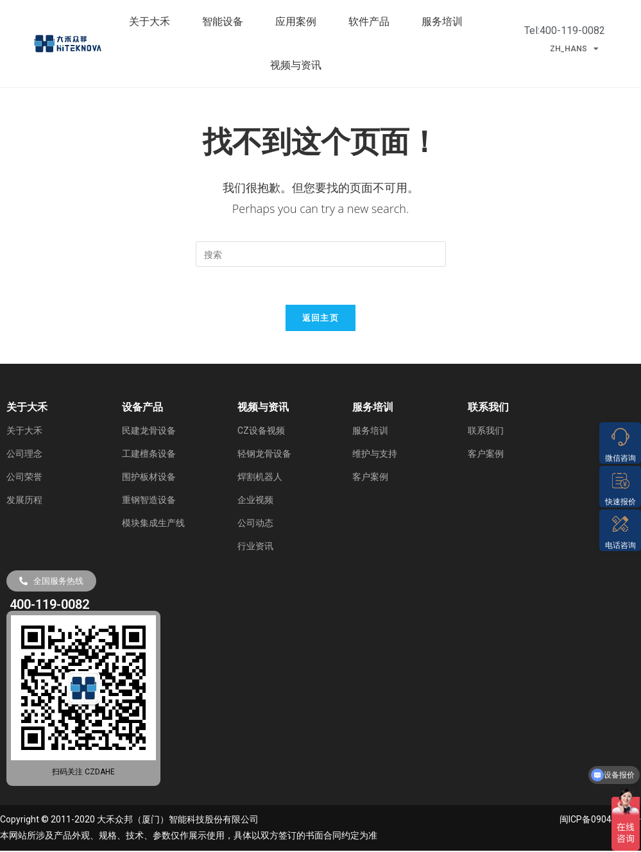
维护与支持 (374, 455)
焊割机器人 (259, 478)
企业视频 (255, 501)
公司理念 (24, 455)
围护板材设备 (149, 478)
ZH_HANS (574, 48)
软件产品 (372, 21)
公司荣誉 (24, 478)
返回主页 (320, 319)
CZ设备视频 (261, 432)
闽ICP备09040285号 (600, 821)
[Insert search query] (321, 254)
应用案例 (299, 21)
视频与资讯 (299, 65)
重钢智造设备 (149, 501)
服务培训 (445, 21)
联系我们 (486, 432)
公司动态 (255, 524)
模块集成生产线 (153, 524)
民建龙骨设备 (149, 432)
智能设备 (226, 21)
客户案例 (370, 478)
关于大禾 (152, 21)
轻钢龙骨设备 (264, 455)
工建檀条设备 (149, 455)
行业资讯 (255, 547)
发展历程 (24, 501)
